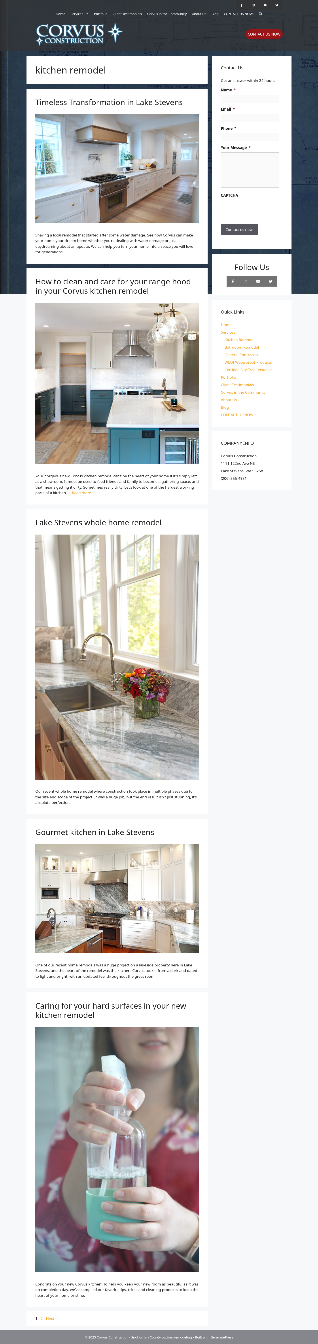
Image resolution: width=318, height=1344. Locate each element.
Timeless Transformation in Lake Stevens (109, 102)
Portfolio (100, 13)
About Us (199, 13)
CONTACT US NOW (264, 34)
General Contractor (241, 354)
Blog (215, 13)
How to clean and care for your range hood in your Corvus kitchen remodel (113, 286)
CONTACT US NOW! (239, 13)
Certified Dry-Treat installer (248, 369)
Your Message (236, 147)
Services (80, 13)
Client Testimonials (127, 13)
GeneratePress (221, 1337)
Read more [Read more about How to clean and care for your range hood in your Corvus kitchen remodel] (81, 492)
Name (228, 90)
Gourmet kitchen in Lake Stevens (94, 832)
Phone (229, 128)
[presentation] (254, 208)
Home (60, 13)
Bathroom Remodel (242, 347)
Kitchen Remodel (239, 339)
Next (52, 1318)
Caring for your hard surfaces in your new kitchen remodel (110, 1010)
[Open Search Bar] (260, 13)
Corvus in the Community (167, 13)
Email (228, 109)
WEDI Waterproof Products (248, 362)
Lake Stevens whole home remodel (98, 522)
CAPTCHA (229, 195)
